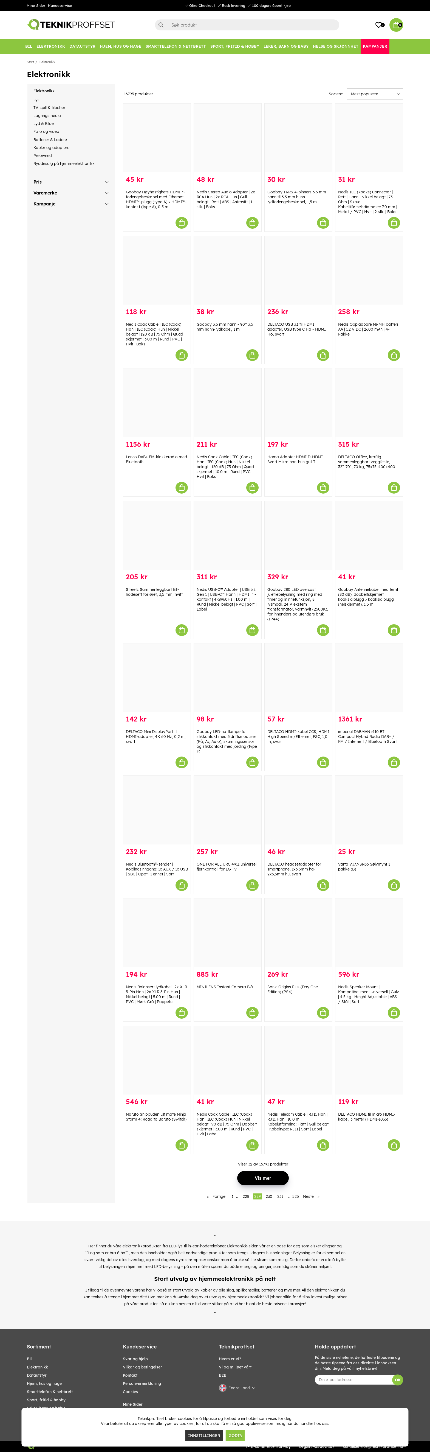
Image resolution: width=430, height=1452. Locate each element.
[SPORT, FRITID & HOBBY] (234, 46)
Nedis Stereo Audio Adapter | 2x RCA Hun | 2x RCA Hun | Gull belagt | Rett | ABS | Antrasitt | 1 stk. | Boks (226, 199)
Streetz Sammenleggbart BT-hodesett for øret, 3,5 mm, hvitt (154, 592)
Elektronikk (47, 62)
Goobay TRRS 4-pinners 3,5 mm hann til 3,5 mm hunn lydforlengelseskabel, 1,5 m (296, 197)
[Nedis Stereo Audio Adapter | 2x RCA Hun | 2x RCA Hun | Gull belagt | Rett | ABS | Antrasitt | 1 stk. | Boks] (228, 138)
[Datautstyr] (82, 46)
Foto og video (46, 131)
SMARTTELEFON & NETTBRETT (50, 1391)
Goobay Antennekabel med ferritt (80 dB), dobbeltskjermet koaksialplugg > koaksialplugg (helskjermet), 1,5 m (369, 597)
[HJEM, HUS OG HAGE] (120, 46)
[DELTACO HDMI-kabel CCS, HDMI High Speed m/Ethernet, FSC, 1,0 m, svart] (298, 677)
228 (246, 1196)
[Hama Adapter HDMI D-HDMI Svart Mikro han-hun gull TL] (298, 402)
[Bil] (28, 46)
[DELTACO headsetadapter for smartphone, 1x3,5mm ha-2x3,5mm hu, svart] (298, 810)
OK (398, 1379)
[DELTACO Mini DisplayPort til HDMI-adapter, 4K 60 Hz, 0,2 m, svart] (157, 677)
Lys (36, 99)
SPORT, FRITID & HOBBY (46, 1399)
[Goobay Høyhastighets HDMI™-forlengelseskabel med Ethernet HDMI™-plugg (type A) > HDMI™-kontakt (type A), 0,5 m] (157, 138)
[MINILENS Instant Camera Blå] (228, 932)
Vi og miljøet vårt (235, 1367)
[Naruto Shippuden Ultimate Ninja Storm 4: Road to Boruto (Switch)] (157, 1060)
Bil (29, 1358)
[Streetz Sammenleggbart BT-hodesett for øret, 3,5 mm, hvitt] (157, 535)
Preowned (42, 155)
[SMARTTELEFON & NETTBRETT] (175, 46)
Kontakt (130, 1375)
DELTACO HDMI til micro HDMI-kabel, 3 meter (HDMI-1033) (366, 1117)
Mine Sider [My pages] (133, 1404)
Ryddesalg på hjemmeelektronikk (64, 163)
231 (280, 1196)
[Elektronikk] (50, 46)
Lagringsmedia (47, 115)
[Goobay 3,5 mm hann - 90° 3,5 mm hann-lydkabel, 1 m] (228, 270)
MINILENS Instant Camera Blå (225, 986)
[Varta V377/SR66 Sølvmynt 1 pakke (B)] (369, 810)
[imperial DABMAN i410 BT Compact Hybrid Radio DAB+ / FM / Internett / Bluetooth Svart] (369, 677)
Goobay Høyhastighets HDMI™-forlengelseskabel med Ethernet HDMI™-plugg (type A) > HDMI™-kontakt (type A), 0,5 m (156, 199)
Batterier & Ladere (50, 139)
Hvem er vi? (230, 1358)
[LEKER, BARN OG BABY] (286, 46)
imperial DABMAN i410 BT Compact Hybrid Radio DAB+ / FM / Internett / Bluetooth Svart (367, 736)
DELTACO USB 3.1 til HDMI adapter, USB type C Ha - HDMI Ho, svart (296, 329)
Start (30, 62)
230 (269, 1196)
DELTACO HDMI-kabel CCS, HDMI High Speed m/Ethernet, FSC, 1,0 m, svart (298, 736)
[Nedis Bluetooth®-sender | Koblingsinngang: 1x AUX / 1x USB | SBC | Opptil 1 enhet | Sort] (157, 810)
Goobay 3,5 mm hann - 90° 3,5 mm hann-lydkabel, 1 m (225, 327)
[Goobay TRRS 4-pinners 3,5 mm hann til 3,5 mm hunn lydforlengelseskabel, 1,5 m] (298, 138)
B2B (223, 1375)
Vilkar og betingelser (142, 1367)
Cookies (130, 1391)
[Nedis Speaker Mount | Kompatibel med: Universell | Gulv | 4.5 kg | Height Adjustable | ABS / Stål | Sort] (369, 932)
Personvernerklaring (142, 1383)
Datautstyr (37, 1375)
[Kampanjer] (375, 46)
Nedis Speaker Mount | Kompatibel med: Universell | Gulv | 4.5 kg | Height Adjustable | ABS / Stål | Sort (368, 994)
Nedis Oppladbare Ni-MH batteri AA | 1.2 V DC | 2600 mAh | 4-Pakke (368, 329)
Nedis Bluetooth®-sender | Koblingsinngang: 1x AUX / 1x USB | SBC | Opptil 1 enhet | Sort (157, 869)
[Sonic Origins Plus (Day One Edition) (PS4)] (298, 932)
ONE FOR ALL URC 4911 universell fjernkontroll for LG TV (227, 867)
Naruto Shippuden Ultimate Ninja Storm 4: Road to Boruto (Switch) (156, 1117)
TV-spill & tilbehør (49, 107)
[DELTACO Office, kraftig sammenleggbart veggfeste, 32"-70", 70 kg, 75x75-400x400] (369, 402)
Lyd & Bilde (43, 123)
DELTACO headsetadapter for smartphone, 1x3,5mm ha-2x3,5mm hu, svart (294, 869)
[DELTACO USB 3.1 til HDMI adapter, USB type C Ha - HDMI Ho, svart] (298, 270)
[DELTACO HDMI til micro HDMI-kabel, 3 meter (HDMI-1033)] (369, 1060)
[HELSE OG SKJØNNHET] (336, 46)
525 (295, 1196)
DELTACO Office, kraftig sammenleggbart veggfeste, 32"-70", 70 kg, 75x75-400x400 (366, 461)
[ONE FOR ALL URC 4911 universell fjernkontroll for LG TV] (228, 810)
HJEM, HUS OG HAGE (44, 1383)
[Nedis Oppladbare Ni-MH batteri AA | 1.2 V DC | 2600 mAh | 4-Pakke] (369, 270)
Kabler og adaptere (51, 147)
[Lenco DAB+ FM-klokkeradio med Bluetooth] (157, 402)
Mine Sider (36, 5)
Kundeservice (60, 5)
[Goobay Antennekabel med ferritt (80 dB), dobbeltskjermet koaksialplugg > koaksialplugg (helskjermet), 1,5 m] (369, 535)
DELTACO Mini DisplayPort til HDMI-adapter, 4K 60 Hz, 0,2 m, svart (156, 736)
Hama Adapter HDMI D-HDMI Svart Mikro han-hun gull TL (295, 459)
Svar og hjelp (135, 1358)
